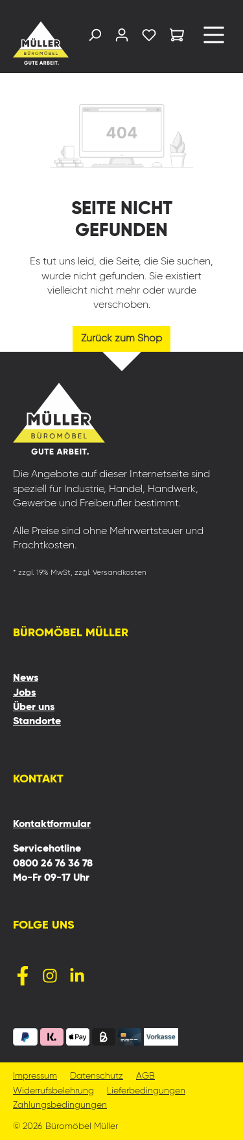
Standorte (37, 721)
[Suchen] (95, 37)
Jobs (24, 693)
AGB (145, 1076)
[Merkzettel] (149, 37)
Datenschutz (96, 1076)
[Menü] (214, 40)
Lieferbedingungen (146, 1091)
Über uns (33, 707)
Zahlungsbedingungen (60, 1105)
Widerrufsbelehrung (53, 1091)
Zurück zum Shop (121, 339)
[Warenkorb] (177, 37)
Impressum (35, 1076)
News (25, 678)
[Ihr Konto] (122, 37)
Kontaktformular (52, 824)
